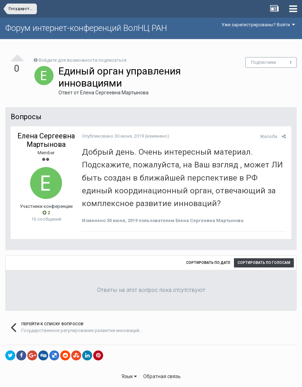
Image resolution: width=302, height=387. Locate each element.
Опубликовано (113, 136)
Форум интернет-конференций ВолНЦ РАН (86, 28)
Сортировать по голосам (263, 263)
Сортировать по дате (208, 263)
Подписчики (263, 62)
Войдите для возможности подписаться (83, 60)
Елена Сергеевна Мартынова (114, 92)
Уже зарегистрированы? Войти (258, 24)
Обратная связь (162, 376)
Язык (129, 376)
